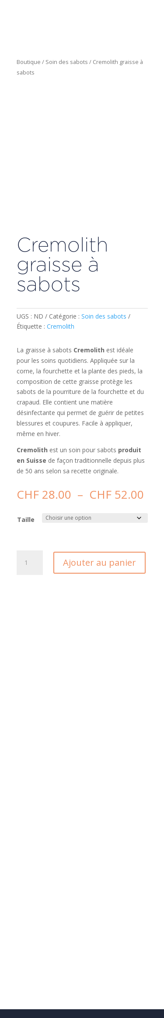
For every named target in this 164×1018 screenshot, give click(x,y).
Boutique (29, 62)
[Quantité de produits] (30, 562)
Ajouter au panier (99, 562)
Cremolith (60, 326)
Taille (26, 519)
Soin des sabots (66, 62)
